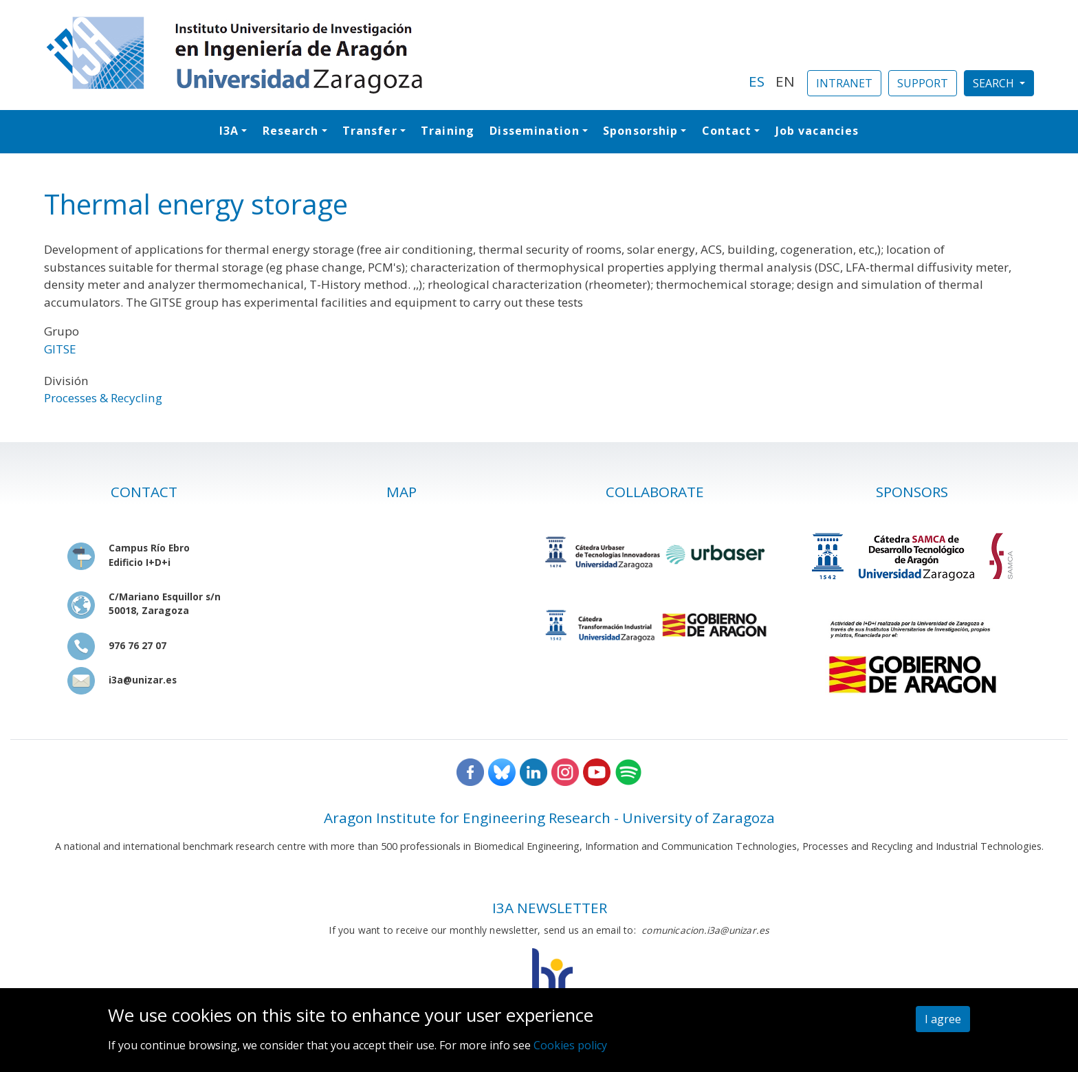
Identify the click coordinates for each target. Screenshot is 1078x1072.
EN (785, 81)
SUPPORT (922, 83)
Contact (727, 130)
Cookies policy (570, 1045)
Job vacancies (817, 130)
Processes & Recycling (103, 398)
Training (447, 130)
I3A (229, 130)
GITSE (60, 349)
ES (756, 81)
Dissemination (534, 130)
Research (291, 130)
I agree (943, 1019)
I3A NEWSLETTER (549, 907)
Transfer (369, 130)
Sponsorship (640, 130)
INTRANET (844, 83)
